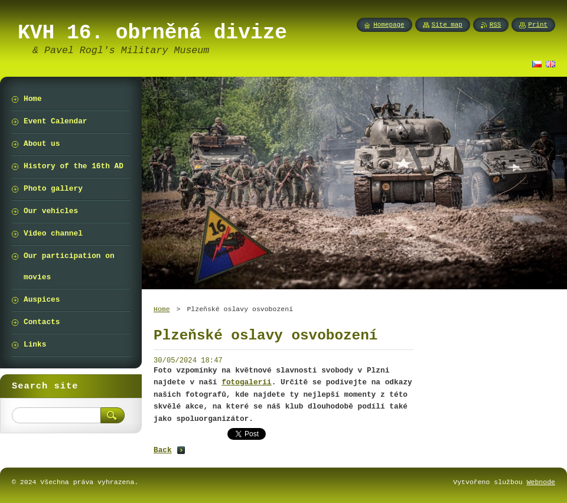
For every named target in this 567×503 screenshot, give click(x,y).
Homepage (388, 24)
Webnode (541, 482)
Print (538, 24)
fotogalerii (246, 382)
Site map (447, 24)
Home (162, 309)
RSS (495, 24)
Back (163, 450)
